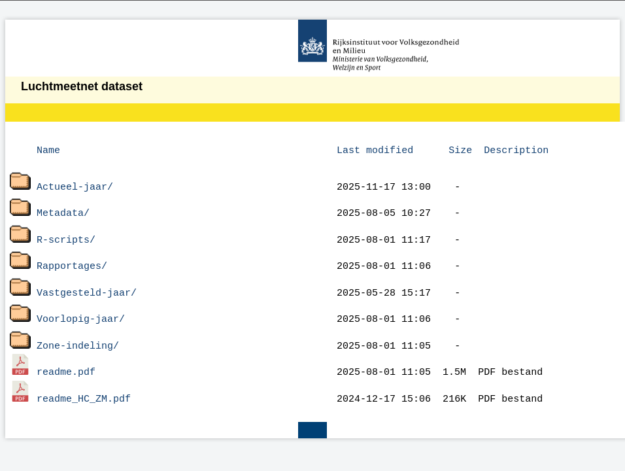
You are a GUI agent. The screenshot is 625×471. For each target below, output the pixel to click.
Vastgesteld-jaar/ (87, 281)
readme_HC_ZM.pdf (84, 380)
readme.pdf (66, 355)
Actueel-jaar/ (75, 183)
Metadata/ (63, 208)
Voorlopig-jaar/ (81, 306)
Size (460, 149)
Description (516, 149)
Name (48, 149)
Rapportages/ (72, 257)
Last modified (375, 149)
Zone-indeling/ (78, 331)
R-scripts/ (66, 232)
